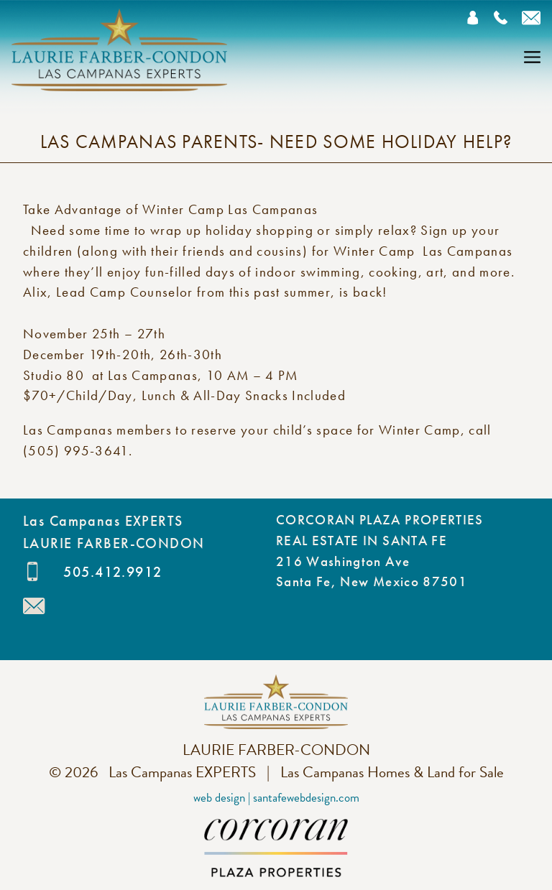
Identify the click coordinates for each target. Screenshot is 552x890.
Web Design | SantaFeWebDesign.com (276, 798)
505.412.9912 (112, 571)
